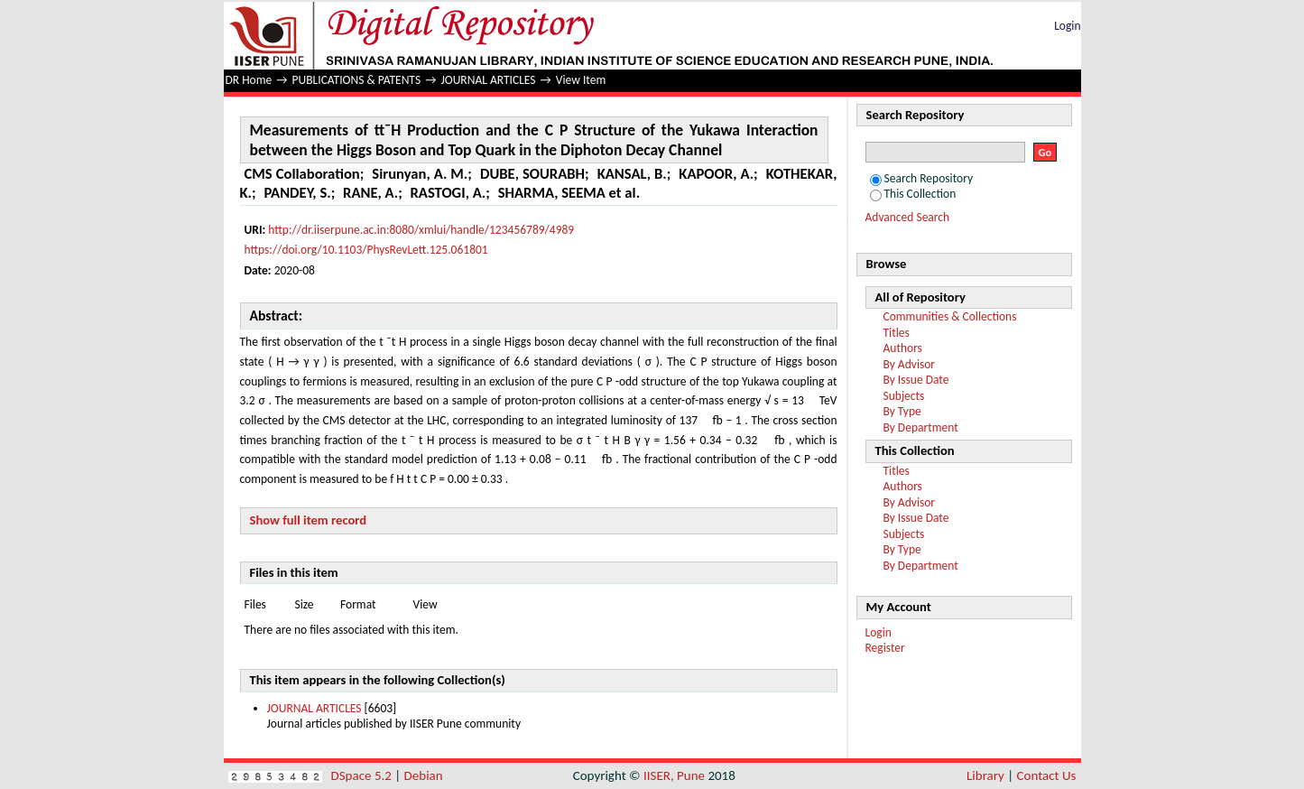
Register (885, 647)
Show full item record (308, 520)
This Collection (913, 193)
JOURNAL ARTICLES (487, 80)
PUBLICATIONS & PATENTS (356, 80)
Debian (423, 775)
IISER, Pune (674, 775)
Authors (902, 348)
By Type (902, 411)
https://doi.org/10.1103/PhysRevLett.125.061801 (366, 249)
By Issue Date (916, 379)
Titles (896, 332)
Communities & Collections (950, 316)
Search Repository (922, 178)
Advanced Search (907, 217)
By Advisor (909, 364)
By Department (920, 427)
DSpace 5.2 (363, 775)
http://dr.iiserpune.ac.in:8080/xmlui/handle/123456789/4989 (421, 229)
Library (985, 775)
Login (1067, 25)
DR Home (249, 80)
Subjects (904, 396)
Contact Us (1047, 775)
